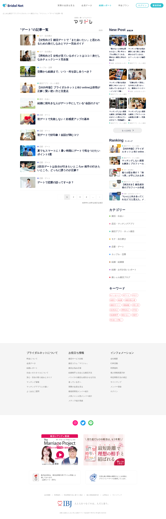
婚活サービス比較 (75, 359)
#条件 (134, 315)
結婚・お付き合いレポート (124, 270)
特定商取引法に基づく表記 (73, 495)
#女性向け (114, 310)
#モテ (134, 295)
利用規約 (114, 368)
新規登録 (157, 5)
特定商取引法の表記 (118, 377)
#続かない (125, 315)
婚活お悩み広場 (74, 368)
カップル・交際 (119, 254)
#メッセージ (115, 295)
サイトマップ (115, 382)
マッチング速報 (33, 382)
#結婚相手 (114, 315)
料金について (32, 359)
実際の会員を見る (66, 5)
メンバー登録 (115, 387)
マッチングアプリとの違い (37, 387)
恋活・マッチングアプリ (123, 224)
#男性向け (125, 310)
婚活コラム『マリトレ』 (39, 13)
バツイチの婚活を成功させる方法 (82, 377)
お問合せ (106, 495)
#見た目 (135, 305)
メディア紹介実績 (75, 401)
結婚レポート (105, 5)
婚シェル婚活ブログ (121, 277)
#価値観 (126, 305)
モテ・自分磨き (119, 239)
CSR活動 (114, 363)
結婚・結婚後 (118, 262)
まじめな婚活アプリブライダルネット (16, 13)
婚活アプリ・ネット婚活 (138, 63)
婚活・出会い (118, 216)
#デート (126, 295)
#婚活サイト (115, 305)
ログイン (142, 5)
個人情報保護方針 (117, 373)
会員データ (86, 5)
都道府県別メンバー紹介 (78, 391)
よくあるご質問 (33, 391)
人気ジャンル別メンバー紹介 (80, 396)
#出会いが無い (116, 320)
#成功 (112, 300)
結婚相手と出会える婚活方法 (80, 373)
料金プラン (124, 5)
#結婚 (119, 300)
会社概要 (114, 359)
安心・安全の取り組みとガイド (39, 377)
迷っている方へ (74, 382)
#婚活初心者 (130, 300)
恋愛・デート (118, 247)
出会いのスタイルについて (37, 373)
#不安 (134, 310)
